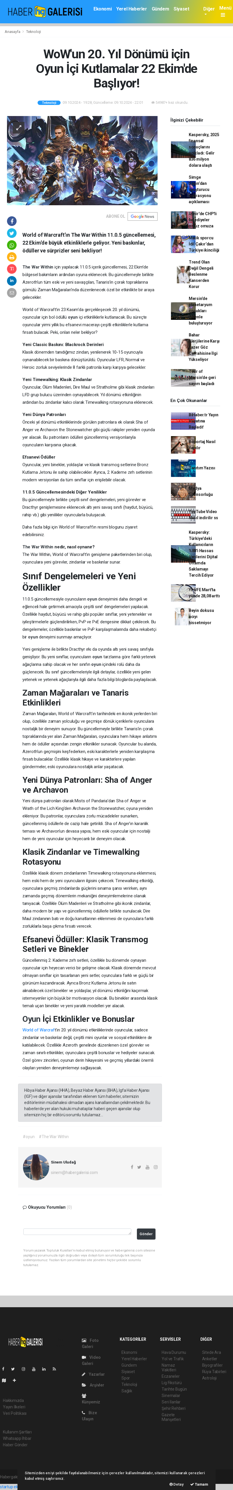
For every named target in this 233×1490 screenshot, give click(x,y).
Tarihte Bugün (174, 1389)
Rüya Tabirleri (214, 1371)
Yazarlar (93, 1374)
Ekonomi (102, 9)
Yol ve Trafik (173, 1358)
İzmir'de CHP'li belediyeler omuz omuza (203, 219)
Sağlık (126, 1391)
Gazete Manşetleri (171, 1417)
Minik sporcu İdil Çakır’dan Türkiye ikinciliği (204, 244)
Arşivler (93, 1385)
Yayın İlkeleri (14, 1407)
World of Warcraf (38, 1030)
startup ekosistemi (16, 1486)
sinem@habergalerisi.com (74, 1172)
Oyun (32, 1019)
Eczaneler (170, 1376)
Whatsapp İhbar (17, 1438)
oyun (73, 317)
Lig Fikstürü (172, 1382)
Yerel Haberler (131, 9)
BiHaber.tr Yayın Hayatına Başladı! (203, 421)
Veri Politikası (15, 1413)
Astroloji (209, 1378)
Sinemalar (171, 1395)
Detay (177, 1484)
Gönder (146, 1234)
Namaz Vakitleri (169, 1367)
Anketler (209, 1358)
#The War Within (53, 1136)
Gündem (160, 9)
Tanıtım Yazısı (202, 468)
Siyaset (181, 9)
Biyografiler (212, 1365)
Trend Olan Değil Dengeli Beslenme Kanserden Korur (201, 274)
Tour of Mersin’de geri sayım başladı (202, 377)
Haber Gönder (15, 1444)
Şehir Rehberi (174, 1408)
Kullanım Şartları (17, 1432)
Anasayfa (13, 31)
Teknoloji (33, 31)
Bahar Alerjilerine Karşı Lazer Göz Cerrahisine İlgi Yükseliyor (204, 347)
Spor (125, 1378)
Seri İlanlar (171, 1402)
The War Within (38, 267)
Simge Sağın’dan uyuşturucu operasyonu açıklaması (200, 189)
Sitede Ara (211, 1352)
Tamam (199, 1484)
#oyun (28, 1136)
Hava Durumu (174, 1352)
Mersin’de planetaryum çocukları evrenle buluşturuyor (201, 310)
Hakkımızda (13, 1400)
